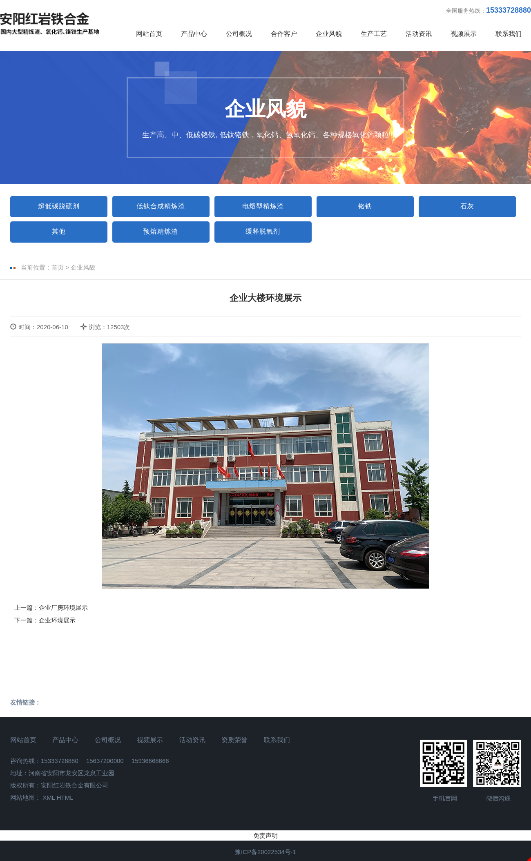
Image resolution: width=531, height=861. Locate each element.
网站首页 (149, 33)
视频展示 (464, 33)
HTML (65, 797)
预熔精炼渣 (160, 231)
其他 (59, 231)
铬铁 (365, 206)
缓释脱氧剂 (262, 231)
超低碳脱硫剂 (59, 206)
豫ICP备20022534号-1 (265, 851)
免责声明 (265, 835)
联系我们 (508, 33)
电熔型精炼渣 (263, 206)
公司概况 (239, 33)
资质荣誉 (234, 739)
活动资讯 (419, 33)
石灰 (467, 206)
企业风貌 (329, 33)
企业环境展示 (57, 620)
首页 (57, 267)
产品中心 (194, 33)
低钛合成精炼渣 (160, 206)
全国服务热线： (488, 10)
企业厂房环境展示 (63, 607)
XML (48, 797)
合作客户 (284, 33)
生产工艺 (374, 33)
